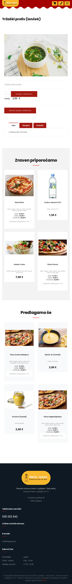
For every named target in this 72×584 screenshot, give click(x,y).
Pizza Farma (52, 264)
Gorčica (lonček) (19, 416)
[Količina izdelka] (7, 94)
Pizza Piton (19, 202)
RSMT (44, 580)
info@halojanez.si (9, 541)
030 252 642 (10, 516)
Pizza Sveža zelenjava (19, 354)
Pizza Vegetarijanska (53, 416)
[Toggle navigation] (67, 3)
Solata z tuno (19, 264)
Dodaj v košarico (24, 94)
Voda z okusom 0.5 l (52, 202)
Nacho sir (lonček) (53, 354)
